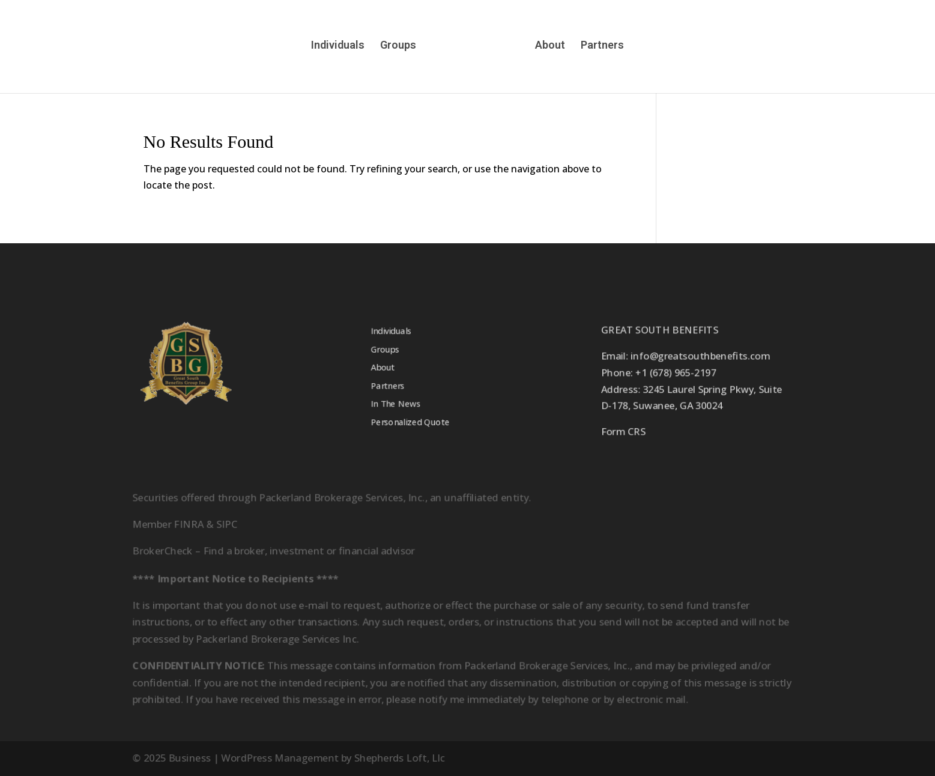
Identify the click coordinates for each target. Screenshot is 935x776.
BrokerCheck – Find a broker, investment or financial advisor (271, 550)
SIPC (224, 523)
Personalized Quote (409, 423)
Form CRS (625, 433)
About (551, 46)
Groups (398, 46)
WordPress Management (278, 758)
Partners (603, 46)
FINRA (186, 523)
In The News (394, 405)
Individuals (337, 46)
